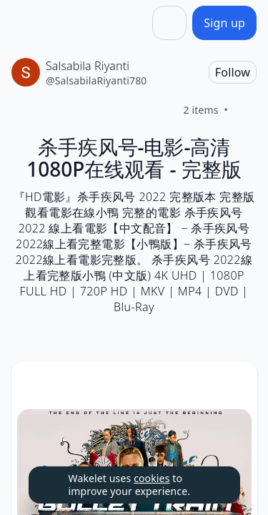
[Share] (169, 23)
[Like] (245, 110)
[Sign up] (224, 23)
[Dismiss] (211, 485)
